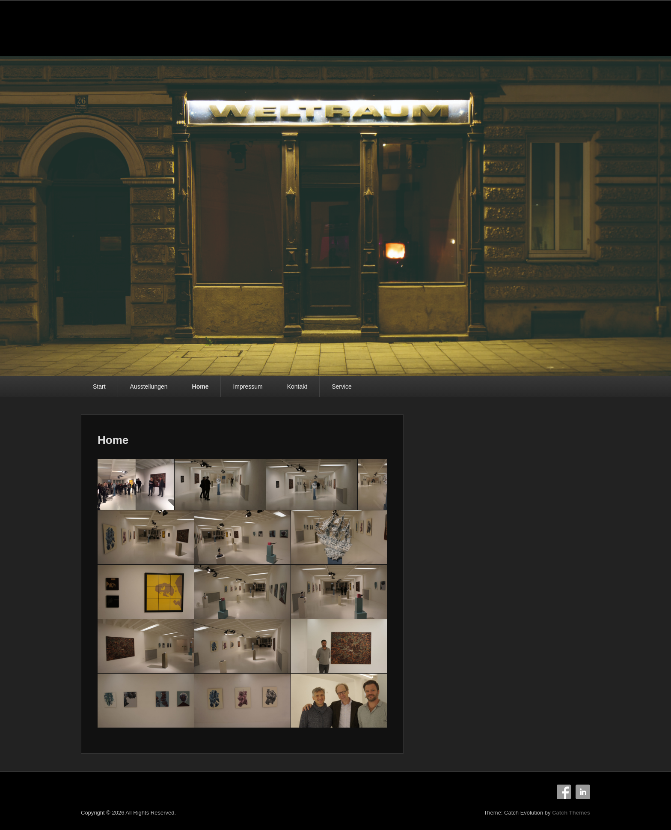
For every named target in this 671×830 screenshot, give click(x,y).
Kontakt (297, 386)
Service (342, 386)
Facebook (564, 792)
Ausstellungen (149, 386)
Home (200, 386)
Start (99, 386)
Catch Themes (571, 812)
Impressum (247, 386)
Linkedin (583, 792)
